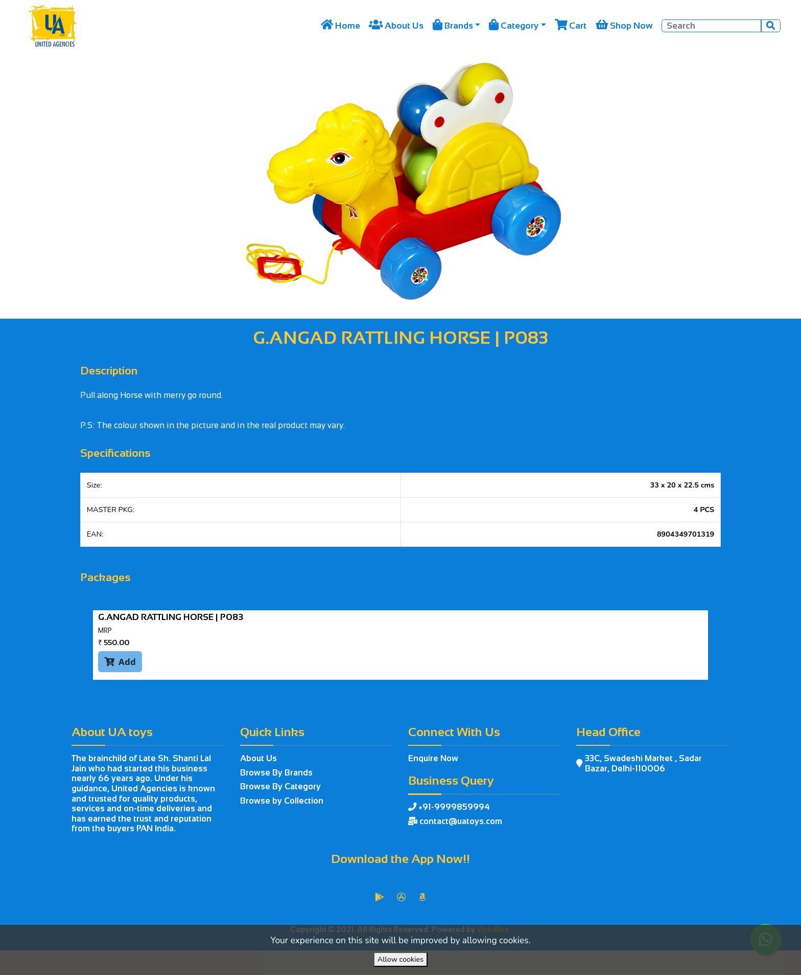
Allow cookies (400, 959)
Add (120, 661)
